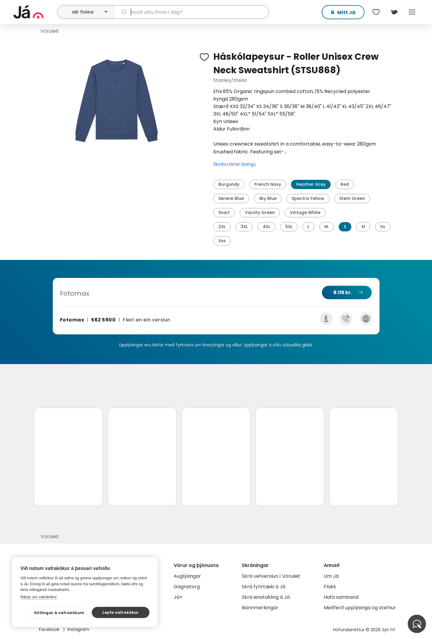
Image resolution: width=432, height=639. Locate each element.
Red (344, 184)
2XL (222, 227)
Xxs (222, 241)
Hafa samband (341, 597)
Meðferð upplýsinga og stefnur (360, 607)
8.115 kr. (342, 292)
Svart (224, 212)
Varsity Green (260, 212)
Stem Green (352, 198)
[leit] (191, 12)
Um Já (331, 576)
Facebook (50, 629)
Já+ (178, 597)
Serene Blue (231, 198)
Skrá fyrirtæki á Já (263, 586)
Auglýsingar (187, 576)
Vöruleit (49, 31)
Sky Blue (268, 198)
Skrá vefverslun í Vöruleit (271, 576)
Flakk (330, 586)
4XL (266, 227)
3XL (244, 227)
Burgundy (228, 184)
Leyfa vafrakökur (120, 612)
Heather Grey (311, 184)
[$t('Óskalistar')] (375, 12)
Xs (382, 227)
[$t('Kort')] (393, 12)
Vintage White (305, 212)
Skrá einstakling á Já (266, 597)
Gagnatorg (187, 586)
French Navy (267, 184)
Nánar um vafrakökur (38, 597)
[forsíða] (35, 12)
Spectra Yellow (308, 198)
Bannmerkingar (260, 607)
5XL (288, 227)
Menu (411, 12)
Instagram (78, 629)
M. (326, 227)
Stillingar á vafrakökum (59, 612)
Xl (363, 227)
